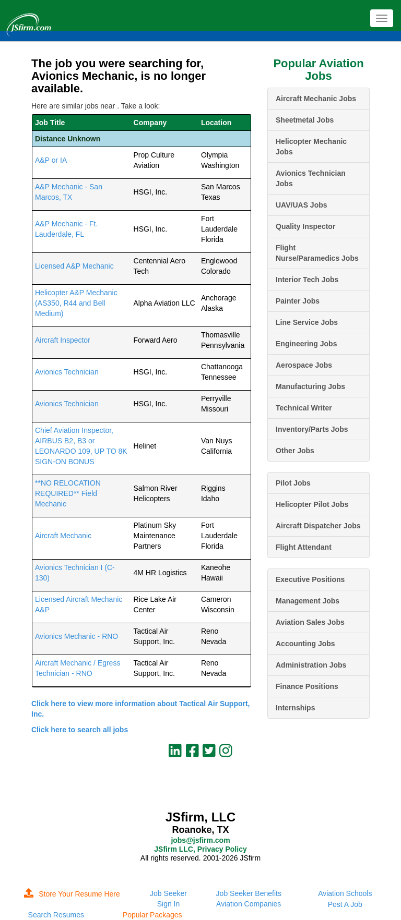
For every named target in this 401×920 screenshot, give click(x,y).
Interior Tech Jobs (307, 279)
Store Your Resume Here (72, 894)
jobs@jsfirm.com (200, 840)
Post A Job (345, 904)
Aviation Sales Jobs (310, 622)
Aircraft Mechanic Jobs (316, 98)
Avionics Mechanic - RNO (76, 636)
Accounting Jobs (305, 643)
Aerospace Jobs (304, 365)
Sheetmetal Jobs (305, 120)
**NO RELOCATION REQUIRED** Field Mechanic (68, 493)
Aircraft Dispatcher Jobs (318, 526)
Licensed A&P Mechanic (74, 266)
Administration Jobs (311, 665)
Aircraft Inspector (62, 340)
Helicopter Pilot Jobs (312, 504)
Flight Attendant (304, 547)
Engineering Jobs (306, 344)
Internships (295, 708)
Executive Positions (310, 579)
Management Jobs (307, 601)
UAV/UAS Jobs (301, 205)
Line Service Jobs (307, 322)
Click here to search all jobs (79, 729)
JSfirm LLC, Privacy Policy (200, 849)
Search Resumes (56, 915)
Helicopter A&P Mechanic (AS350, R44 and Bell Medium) (76, 303)
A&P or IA (51, 160)
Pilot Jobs (293, 483)
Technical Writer (304, 408)
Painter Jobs (298, 301)
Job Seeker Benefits (248, 893)
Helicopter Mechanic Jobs (311, 146)
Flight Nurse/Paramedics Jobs (317, 253)
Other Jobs (295, 450)
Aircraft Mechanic (63, 535)
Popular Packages (152, 915)
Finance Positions (307, 686)
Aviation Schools (345, 893)
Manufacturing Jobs (310, 386)
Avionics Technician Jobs (311, 178)
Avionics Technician (67, 372)
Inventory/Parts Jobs (312, 429)
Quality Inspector (305, 226)
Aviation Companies (248, 904)
